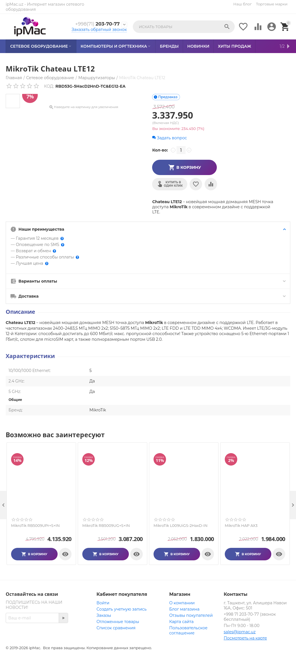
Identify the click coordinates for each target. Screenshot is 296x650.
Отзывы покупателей (191, 615)
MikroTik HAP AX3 (241, 525)
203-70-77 (97, 24)
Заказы (103, 615)
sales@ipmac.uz (239, 631)
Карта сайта (181, 621)
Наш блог (242, 4)
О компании (182, 602)
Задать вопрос (169, 137)
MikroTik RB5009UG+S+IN (106, 525)
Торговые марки (271, 4)
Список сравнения (115, 627)
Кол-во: (160, 150)
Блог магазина (184, 609)
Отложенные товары (117, 621)
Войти (102, 602)
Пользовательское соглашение (188, 630)
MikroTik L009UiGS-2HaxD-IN (180, 525)
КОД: (49, 86)
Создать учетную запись (121, 609)
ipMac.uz (14, 4)
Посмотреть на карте (245, 638)
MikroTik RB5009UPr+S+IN (35, 525)
